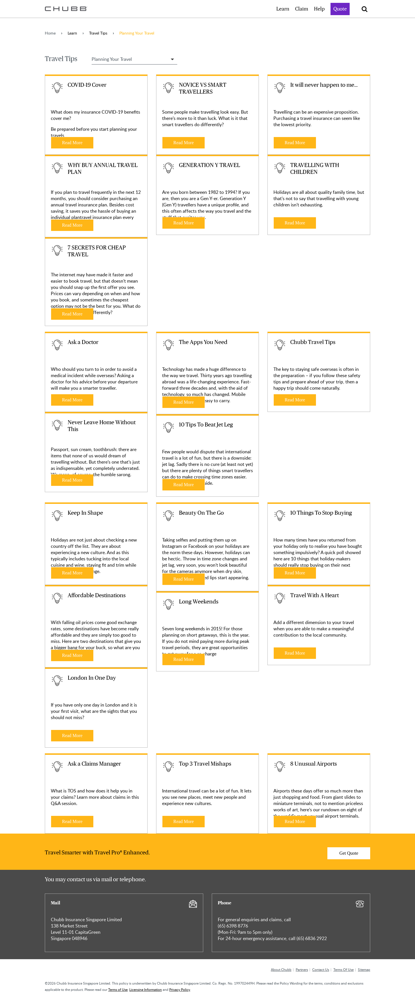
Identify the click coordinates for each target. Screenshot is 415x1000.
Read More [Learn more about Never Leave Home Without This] (72, 480)
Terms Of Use (343, 969)
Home (50, 33)
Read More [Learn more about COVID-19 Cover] (72, 142)
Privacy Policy (179, 989)
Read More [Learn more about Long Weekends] (183, 659)
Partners (302, 969)
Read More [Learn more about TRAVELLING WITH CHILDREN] (295, 222)
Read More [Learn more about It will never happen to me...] (295, 142)
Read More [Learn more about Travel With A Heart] (295, 653)
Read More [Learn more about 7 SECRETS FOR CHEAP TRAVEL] (72, 313)
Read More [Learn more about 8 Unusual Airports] (295, 821)
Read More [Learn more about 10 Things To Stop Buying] (295, 572)
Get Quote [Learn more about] (348, 853)
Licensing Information (145, 989)
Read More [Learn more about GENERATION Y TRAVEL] (183, 222)
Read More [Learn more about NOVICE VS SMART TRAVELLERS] (183, 142)
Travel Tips (98, 33)
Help (319, 9)
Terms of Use (118, 989)
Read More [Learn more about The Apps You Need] (183, 402)
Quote (340, 9)
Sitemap (364, 969)
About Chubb (281, 969)
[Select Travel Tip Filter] (134, 59)
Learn (282, 9)
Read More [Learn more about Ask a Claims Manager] (72, 821)
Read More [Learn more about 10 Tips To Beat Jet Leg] (183, 484)
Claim (301, 9)
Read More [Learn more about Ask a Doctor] (72, 399)
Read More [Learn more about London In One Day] (72, 735)
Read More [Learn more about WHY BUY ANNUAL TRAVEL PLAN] (72, 225)
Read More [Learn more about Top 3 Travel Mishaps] (183, 821)
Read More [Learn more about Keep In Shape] (72, 572)
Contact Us (320, 969)
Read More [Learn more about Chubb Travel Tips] (295, 399)
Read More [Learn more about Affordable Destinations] (72, 655)
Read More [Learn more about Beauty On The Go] (183, 579)
